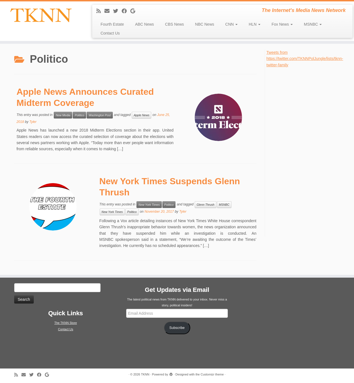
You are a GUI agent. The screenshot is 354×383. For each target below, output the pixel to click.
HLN (254, 24)
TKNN (145, 374)
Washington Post (100, 115)
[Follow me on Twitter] (117, 11)
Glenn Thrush (205, 204)
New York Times (149, 204)
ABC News (144, 24)
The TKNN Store (65, 322)
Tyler (32, 122)
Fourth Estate (112, 24)
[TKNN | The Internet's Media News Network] (41, 15)
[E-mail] (108, 11)
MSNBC (313, 24)
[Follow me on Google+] (134, 11)
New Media (63, 115)
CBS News (174, 24)
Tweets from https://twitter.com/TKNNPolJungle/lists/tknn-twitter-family (305, 58)
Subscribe (177, 328)
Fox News (282, 24)
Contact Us (110, 33)
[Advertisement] (308, 151)
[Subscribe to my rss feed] (100, 11)
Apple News (141, 115)
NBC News (204, 24)
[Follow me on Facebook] (126, 11)
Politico (79, 115)
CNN (231, 24)
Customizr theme (212, 374)
